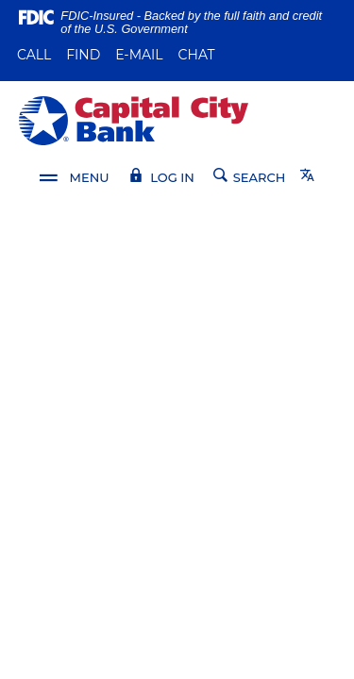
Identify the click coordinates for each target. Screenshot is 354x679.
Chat (196, 54)
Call (34, 54)
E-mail (138, 54)
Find (83, 54)
